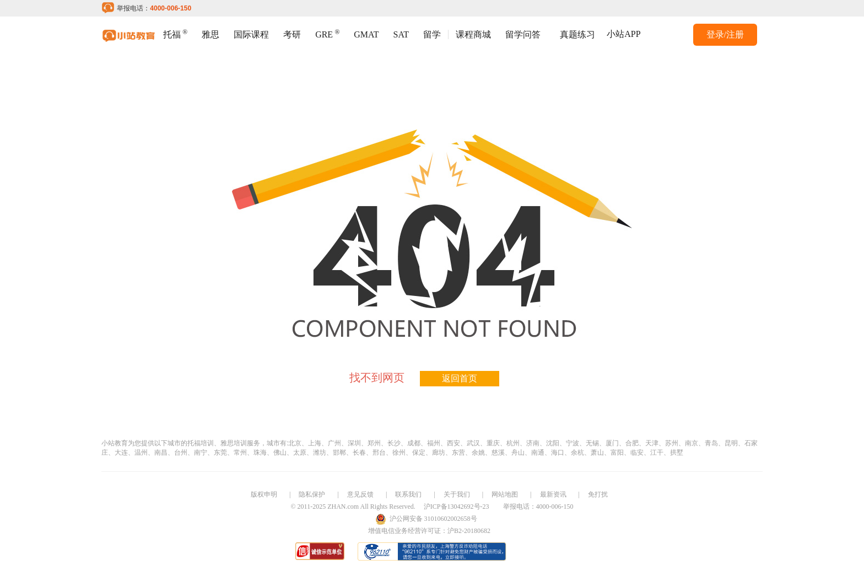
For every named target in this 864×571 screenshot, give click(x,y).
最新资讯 (553, 494)
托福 (175, 33)
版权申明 (264, 494)
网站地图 (505, 494)
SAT (401, 34)
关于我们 (457, 494)
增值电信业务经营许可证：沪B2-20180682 (429, 531)
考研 (292, 34)
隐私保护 (312, 494)
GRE (327, 33)
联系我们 (408, 494)
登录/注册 (725, 34)
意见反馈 (360, 494)
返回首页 (459, 378)
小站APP (623, 34)
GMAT (366, 34)
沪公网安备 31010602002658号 (433, 518)
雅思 (210, 34)
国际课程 (251, 34)
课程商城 (473, 34)
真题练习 (577, 34)
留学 (432, 34)
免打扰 (598, 494)
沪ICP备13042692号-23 (456, 506)
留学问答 (523, 34)
